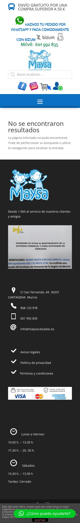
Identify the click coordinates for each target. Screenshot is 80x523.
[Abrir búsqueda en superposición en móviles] (40, 74)
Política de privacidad (35, 363)
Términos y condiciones (36, 373)
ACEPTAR (39, 520)
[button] (45, 513)
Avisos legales (30, 352)
